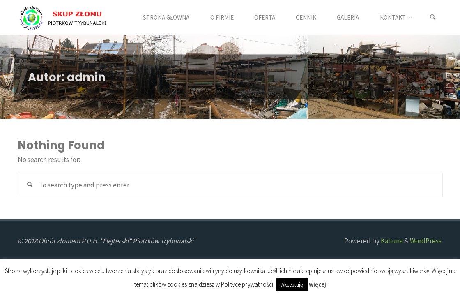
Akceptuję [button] (292, 284)
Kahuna (391, 240)
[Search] (433, 17)
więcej (317, 284)
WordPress (426, 240)
